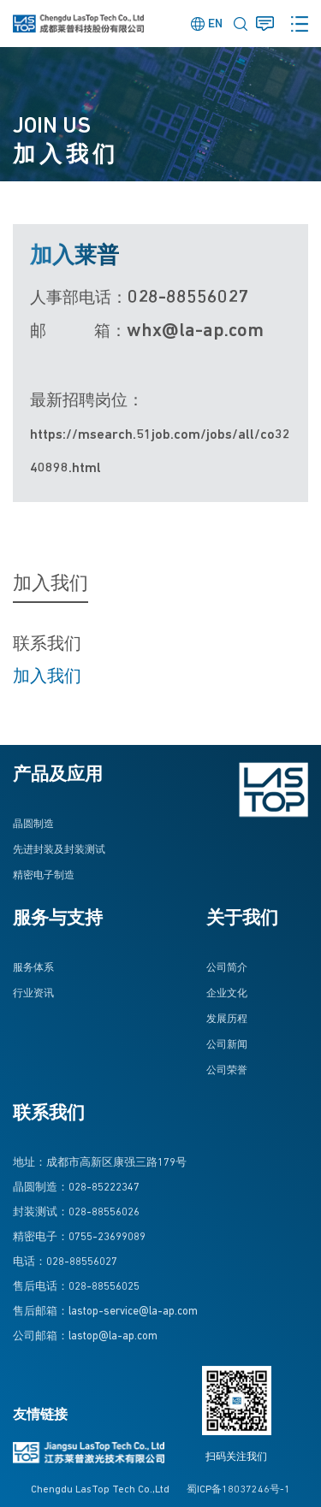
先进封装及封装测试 (59, 850)
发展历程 (226, 1019)
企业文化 (226, 994)
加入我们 (47, 677)
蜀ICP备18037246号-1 (238, 1490)
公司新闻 (226, 1045)
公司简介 (226, 968)
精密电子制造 (43, 876)
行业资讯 (33, 994)
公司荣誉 (226, 1071)
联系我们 (47, 644)
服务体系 (33, 968)
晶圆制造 (33, 824)
